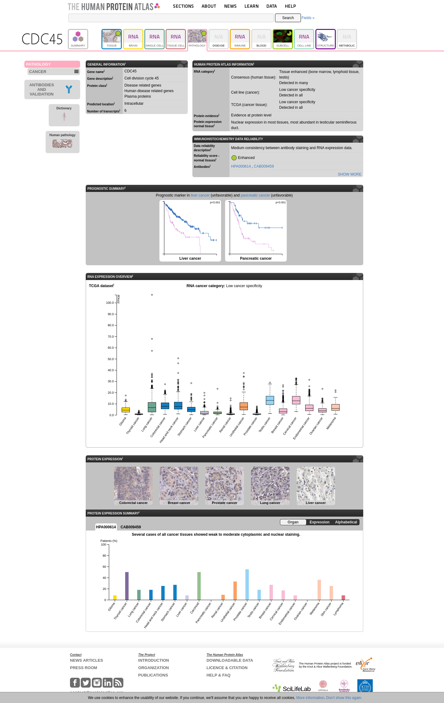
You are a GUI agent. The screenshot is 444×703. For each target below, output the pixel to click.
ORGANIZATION (153, 667)
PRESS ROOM (83, 667)
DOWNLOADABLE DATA (230, 660)
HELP (290, 6)
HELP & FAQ (219, 675)
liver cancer (200, 195)
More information (310, 698)
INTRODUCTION (153, 660)
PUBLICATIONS (153, 675)
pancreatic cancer (255, 195)
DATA (271, 6)
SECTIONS (183, 6)
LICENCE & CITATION (227, 667)
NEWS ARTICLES (86, 660)
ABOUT (209, 6)
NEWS (230, 6)
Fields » (308, 18)
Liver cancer (189, 230)
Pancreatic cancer (255, 230)
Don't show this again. (344, 698)
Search (288, 18)
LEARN (252, 6)
